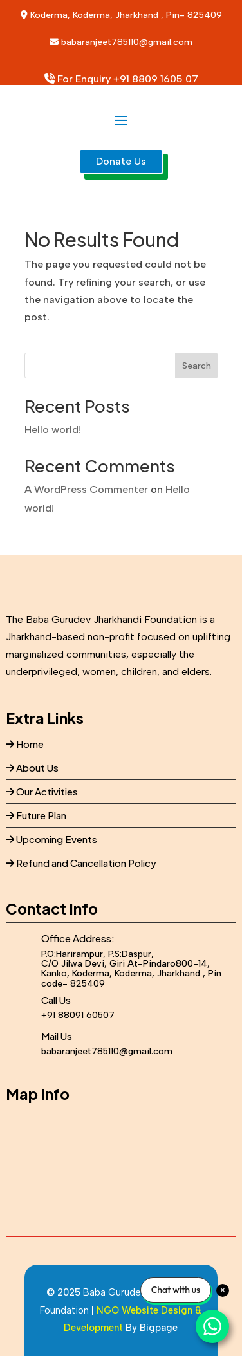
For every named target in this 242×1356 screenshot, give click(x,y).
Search (196, 365)
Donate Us (121, 161)
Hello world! (52, 429)
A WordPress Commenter (86, 489)
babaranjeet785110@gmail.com (126, 42)
